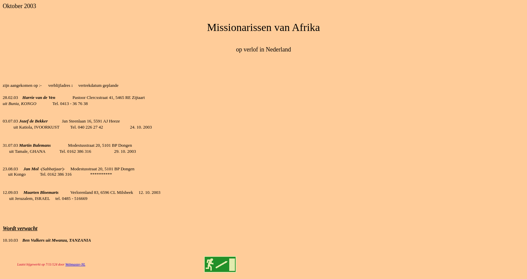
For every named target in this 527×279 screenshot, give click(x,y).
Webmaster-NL (75, 264)
